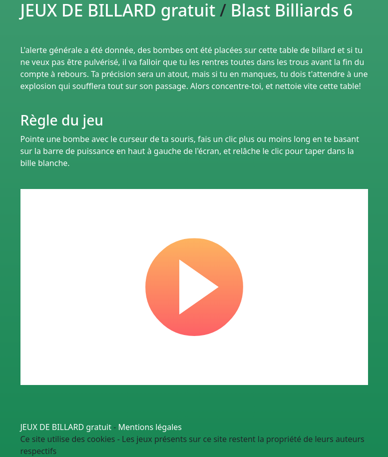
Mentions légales (150, 427)
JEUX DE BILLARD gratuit (66, 427)
